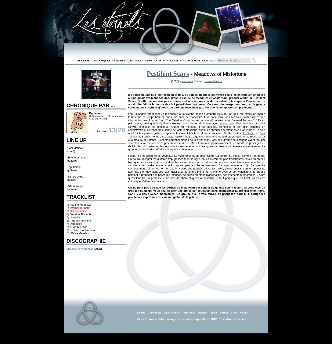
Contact (209, 60)
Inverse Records (213, 81)
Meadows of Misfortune (79, 248)
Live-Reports (122, 60)
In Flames (249, 133)
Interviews (143, 60)
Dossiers (161, 60)
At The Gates (226, 123)
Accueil (83, 60)
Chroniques (101, 60)
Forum (185, 60)
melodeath (187, 81)
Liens (196, 60)
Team (174, 60)
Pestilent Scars (168, 73)
